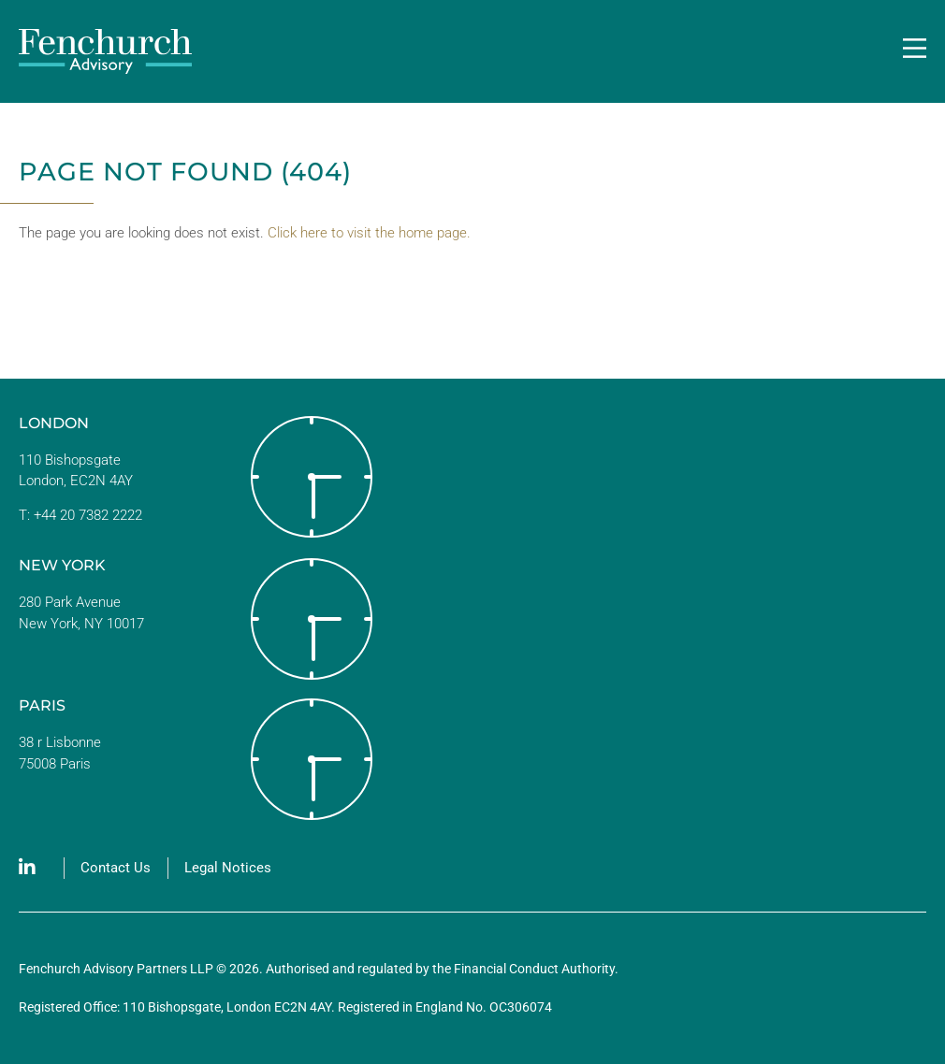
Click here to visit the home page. (369, 232)
